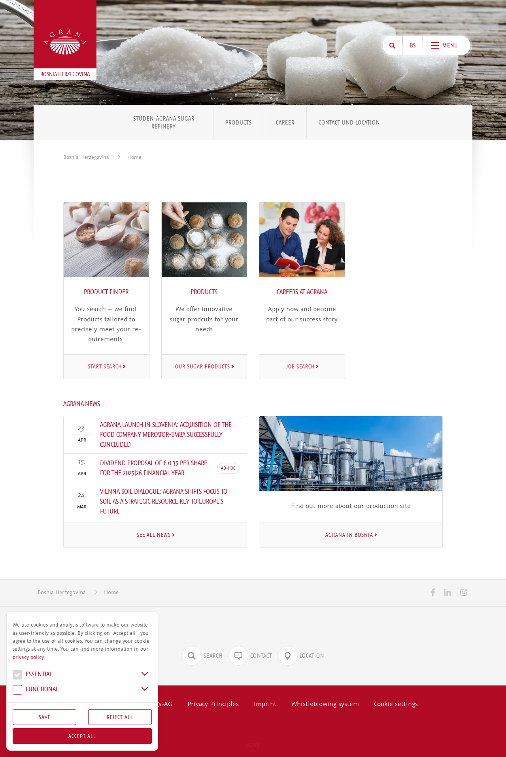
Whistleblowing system (325, 704)
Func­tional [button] (36, 690)
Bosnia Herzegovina (86, 157)
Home (134, 157)
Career (285, 122)
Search (202, 656)
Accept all (82, 736)
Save (45, 717)
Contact (250, 656)
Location (301, 656)
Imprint (265, 704)
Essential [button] (32, 675)
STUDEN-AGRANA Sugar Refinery (163, 122)
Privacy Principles (213, 704)
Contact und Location (349, 122)
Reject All (120, 717)
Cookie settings (396, 704)
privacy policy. (29, 657)
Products (238, 122)
